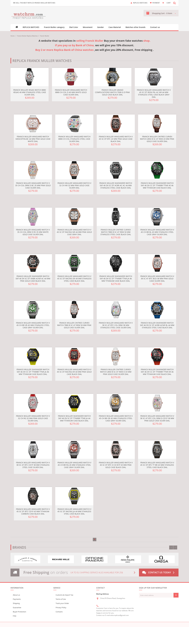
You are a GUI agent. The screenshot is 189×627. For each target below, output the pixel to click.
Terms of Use (61, 599)
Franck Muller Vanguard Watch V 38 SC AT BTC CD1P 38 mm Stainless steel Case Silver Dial (33, 465)
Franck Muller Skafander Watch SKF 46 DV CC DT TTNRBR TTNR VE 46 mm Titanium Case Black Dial (157, 185)
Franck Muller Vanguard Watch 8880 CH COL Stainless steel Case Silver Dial (74, 139)
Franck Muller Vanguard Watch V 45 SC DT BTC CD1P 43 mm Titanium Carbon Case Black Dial (33, 511)
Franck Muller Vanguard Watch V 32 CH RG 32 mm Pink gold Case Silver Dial (33, 418)
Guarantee (17, 607)
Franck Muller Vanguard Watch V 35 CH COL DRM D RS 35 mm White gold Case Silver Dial (33, 232)
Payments (17, 599)
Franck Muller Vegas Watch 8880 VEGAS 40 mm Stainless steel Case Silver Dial (29, 92)
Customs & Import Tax (64, 595)
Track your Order (62, 603)
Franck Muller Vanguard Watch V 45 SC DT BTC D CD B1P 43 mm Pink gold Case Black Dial (116, 465)
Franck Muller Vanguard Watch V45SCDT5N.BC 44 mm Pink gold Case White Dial (32, 139)
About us (16, 595)
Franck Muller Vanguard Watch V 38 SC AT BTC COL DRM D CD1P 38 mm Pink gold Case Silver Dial (157, 418)
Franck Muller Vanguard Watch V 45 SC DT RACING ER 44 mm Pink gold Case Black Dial (74, 371)
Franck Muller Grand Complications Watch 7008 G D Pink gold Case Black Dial (112, 92)
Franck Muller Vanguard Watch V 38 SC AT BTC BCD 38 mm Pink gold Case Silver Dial (157, 278)
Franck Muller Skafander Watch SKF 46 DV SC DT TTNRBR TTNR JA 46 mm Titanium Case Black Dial (115, 278)
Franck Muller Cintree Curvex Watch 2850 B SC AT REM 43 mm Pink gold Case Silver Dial (157, 139)
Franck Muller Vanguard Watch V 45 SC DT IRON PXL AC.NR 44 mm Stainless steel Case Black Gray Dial (154, 93)
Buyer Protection (19, 611)
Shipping (16, 603)
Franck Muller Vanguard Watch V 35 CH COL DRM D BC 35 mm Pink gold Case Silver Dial (33, 185)
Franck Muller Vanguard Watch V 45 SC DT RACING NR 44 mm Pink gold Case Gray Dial (74, 232)
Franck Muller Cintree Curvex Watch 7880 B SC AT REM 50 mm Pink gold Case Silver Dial (74, 325)
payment (156, 3)
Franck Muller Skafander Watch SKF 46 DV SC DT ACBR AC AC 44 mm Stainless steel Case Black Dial (115, 185)
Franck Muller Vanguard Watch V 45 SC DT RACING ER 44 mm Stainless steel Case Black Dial (74, 278)
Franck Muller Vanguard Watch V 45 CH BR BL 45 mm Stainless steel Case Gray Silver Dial (157, 232)
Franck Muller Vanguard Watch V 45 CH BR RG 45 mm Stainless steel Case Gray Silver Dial (74, 465)
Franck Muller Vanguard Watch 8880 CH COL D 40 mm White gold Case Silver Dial (71, 92)
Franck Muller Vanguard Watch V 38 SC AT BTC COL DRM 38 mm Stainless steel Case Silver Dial (116, 325)
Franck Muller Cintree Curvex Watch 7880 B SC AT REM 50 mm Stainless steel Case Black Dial (115, 232)
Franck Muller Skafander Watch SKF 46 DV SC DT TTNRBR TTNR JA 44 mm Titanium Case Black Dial (74, 418)
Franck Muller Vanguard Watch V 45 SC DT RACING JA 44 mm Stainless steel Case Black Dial (74, 511)
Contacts (59, 611)
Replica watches (140, 3)
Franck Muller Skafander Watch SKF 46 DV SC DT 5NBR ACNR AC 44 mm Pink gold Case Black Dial (33, 278)
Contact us (155, 27)
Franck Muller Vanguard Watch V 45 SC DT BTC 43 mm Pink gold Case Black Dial (116, 139)
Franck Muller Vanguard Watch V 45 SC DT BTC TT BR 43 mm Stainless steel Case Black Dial (157, 465)
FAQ (14, 616)
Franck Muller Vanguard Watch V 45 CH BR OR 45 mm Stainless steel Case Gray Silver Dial (116, 418)
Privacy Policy (61, 607)
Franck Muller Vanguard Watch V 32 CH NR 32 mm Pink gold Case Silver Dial (74, 185)
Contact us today (158, 572)
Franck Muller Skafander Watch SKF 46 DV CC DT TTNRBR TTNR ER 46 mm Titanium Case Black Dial (157, 371)
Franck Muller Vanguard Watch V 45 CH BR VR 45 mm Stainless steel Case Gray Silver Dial (33, 325)
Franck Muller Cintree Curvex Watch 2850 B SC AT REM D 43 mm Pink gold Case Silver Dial (115, 371)
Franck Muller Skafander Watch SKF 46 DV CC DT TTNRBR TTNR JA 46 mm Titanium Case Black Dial (33, 371)
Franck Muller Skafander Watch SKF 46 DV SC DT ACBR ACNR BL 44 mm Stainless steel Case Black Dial (157, 325)
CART (169, 3)
